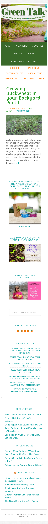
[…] (17, 162)
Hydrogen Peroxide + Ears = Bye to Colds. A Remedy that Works (24, 377)
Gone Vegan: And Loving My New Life (23, 424)
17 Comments (23, 111)
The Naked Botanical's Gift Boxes (21, 501)
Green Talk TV (25, 472)
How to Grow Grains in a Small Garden (23, 414)
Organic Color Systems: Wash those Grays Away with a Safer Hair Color (25, 350)
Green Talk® (24, 22)
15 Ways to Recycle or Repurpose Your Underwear (25, 390)
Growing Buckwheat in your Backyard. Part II (23, 95)
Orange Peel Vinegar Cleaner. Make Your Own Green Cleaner (25, 384)
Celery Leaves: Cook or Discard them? (25, 364)
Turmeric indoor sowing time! (19, 484)
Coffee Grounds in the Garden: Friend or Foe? (25, 358)
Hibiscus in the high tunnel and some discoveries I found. (23, 479)
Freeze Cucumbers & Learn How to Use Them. (25, 371)
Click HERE (25, 226)
